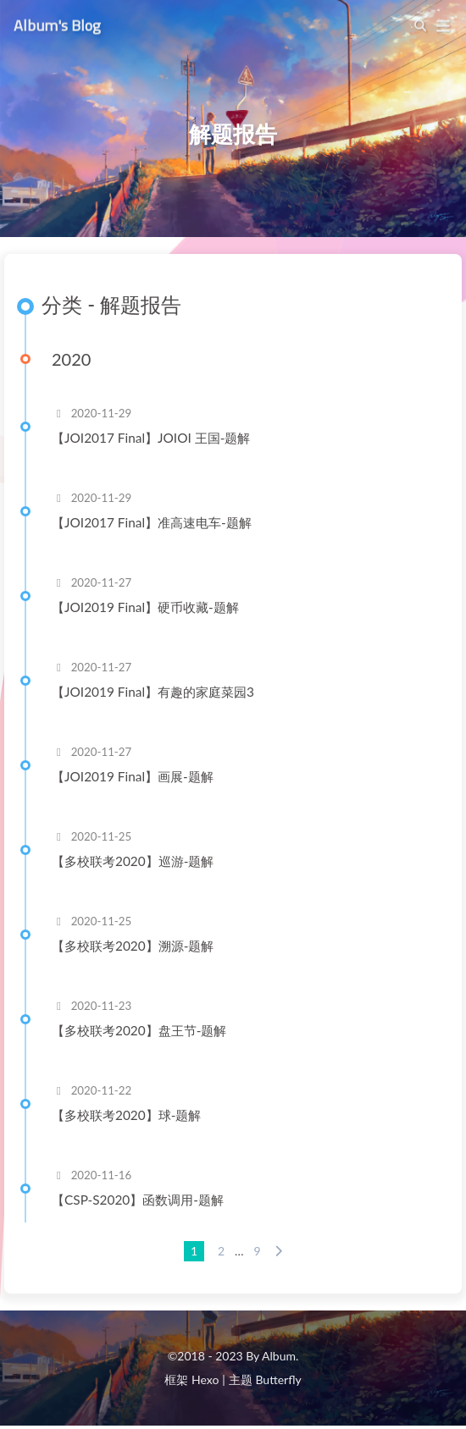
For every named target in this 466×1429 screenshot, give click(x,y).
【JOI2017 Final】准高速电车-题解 (152, 522)
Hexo (205, 1379)
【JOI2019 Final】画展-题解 (133, 776)
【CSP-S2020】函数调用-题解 (138, 1199)
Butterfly (278, 1379)
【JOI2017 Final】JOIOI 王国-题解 (151, 437)
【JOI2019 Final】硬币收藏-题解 (145, 607)
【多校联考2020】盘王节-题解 (139, 1030)
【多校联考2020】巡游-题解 (133, 861)
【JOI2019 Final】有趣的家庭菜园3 (153, 691)
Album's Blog (57, 23)
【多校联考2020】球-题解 (126, 1115)
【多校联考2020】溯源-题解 (133, 945)
